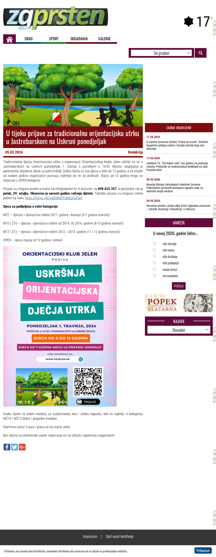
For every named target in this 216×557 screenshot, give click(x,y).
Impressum (90, 536)
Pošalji (179, 286)
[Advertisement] (73, 484)
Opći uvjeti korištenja (119, 536)
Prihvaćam (203, 550)
